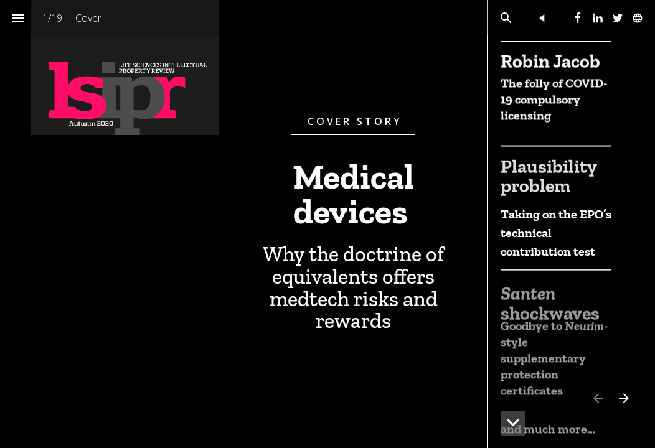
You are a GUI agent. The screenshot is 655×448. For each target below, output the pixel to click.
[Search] (506, 17)
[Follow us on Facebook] (578, 18)
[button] (542, 17)
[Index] (17, 17)
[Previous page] (598, 398)
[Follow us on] (637, 18)
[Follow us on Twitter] (617, 18)
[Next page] (623, 398)
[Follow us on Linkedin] (597, 18)
